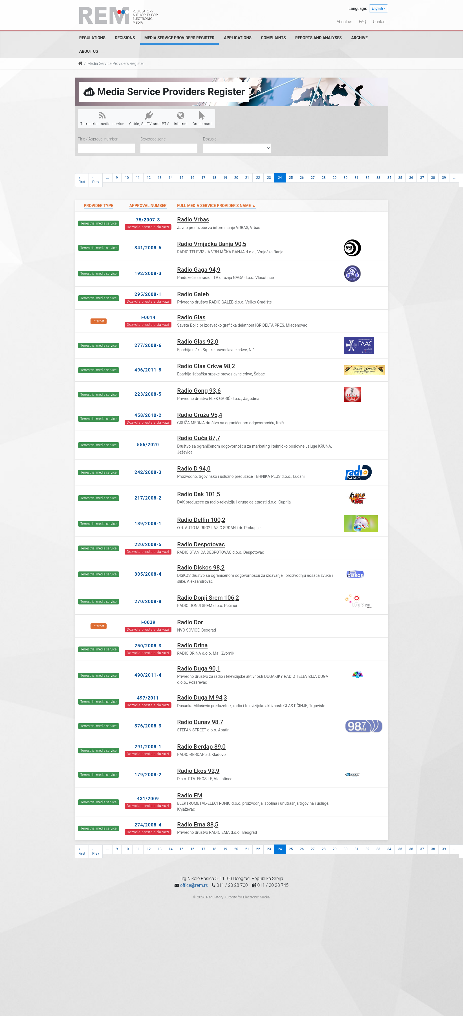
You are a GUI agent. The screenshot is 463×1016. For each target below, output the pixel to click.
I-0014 (148, 317)
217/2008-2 (148, 498)
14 (171, 178)
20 (236, 178)
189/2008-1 (148, 523)
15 (182, 178)
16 (193, 178)
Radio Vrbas (193, 219)
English (377, 8)
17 (203, 178)
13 (160, 178)
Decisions (125, 38)
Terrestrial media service (102, 118)
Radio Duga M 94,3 (202, 697)
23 (269, 178)
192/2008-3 (148, 273)
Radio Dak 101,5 (198, 494)
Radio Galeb (193, 294)
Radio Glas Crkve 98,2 (206, 366)
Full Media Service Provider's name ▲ (216, 205)
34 (389, 178)
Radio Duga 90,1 (198, 668)
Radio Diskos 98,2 (200, 567)
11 (138, 178)
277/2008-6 (148, 345)
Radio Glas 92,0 (197, 341)
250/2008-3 (148, 645)
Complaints (273, 38)
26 (302, 178)
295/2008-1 (148, 294)
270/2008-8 (148, 601)
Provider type (98, 205)
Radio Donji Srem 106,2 (208, 597)
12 (149, 178)
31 (356, 178)
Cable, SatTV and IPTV (149, 118)
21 (247, 178)
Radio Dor (190, 622)
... (107, 178)
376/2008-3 (148, 726)
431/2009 (148, 798)
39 (444, 178)
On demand (203, 118)
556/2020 (148, 444)
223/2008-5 (148, 394)
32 (367, 178)
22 (258, 178)
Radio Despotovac (201, 544)
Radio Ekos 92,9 (198, 771)
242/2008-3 (148, 472)
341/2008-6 (148, 247)
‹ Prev (95, 180)
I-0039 (148, 622)
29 (335, 178)
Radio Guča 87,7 (198, 438)
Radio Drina (192, 645)
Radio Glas (191, 317)
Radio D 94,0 (193, 468)
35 (400, 178)
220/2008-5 (148, 544)
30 (346, 178)
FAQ (362, 21)
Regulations (92, 38)
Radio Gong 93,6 (199, 390)
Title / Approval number (98, 139)
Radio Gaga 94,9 (198, 269)
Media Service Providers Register (179, 38)
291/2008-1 (148, 746)
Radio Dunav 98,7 (200, 722)
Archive (359, 38)
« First (81, 180)
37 (422, 178)
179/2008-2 (148, 774)
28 (324, 178)
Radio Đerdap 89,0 (201, 746)
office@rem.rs (194, 885)
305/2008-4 (148, 574)
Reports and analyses (318, 38)
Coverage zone (153, 139)
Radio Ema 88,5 (197, 824)
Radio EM (189, 795)
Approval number (148, 205)
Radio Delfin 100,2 (201, 519)
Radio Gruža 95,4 (199, 415)
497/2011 (148, 698)
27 (313, 178)
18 (214, 178)
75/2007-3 (148, 220)
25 (291, 178)
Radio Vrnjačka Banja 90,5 (211, 244)
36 (411, 178)
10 (127, 178)
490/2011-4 (148, 675)
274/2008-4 (148, 825)
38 (433, 178)
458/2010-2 (148, 415)
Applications (238, 38)
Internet (181, 118)
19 (225, 178)
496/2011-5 (148, 370)
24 (280, 178)
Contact (380, 21)
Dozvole (210, 139)
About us (344, 21)
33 (378, 178)
